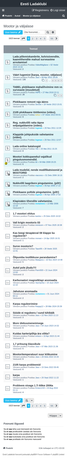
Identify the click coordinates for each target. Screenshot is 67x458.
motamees (40, 204)
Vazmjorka (39, 283)
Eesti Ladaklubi (33, 4)
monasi (38, 238)
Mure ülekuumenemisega (28, 323)
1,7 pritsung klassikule (26, 344)
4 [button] (40, 38)
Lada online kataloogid (27, 146)
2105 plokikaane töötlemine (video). (34, 112)
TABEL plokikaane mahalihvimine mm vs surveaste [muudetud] (37, 88)
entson (38, 336)
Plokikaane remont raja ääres (30, 101)
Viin (37, 149)
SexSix (38, 104)
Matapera (39, 260)
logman (38, 128)
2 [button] (32, 38)
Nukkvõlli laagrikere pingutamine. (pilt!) (37, 183)
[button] (23, 38)
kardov (38, 216)
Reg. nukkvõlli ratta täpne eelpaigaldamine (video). (28, 124)
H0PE (38, 92)
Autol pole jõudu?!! (24, 267)
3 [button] (36, 38)
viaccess (39, 175)
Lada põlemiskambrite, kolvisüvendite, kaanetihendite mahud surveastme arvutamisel (36, 59)
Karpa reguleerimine (25, 303)
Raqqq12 (39, 306)
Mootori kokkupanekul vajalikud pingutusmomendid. (32, 158)
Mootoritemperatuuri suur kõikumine (35, 354)
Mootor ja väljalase (18, 26)
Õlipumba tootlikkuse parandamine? (35, 257)
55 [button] (51, 38)
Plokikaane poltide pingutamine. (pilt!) (36, 192)
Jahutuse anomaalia (25, 291)
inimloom (39, 225)
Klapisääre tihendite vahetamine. (33, 201)
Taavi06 (38, 249)
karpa (16, 375)
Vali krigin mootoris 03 (26, 222)
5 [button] (44, 38)
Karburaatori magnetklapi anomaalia (35, 280)
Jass (37, 77)
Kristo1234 (40, 388)
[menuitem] (57, 10)
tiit (36, 162)
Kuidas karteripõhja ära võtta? (31, 333)
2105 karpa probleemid (27, 364)
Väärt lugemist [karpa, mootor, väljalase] (37, 74)
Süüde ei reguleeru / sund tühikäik (33, 312)
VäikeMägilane (41, 65)
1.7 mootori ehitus (24, 213)
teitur (37, 115)
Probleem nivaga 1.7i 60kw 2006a (33, 385)
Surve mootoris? (23, 246)
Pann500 (39, 270)
